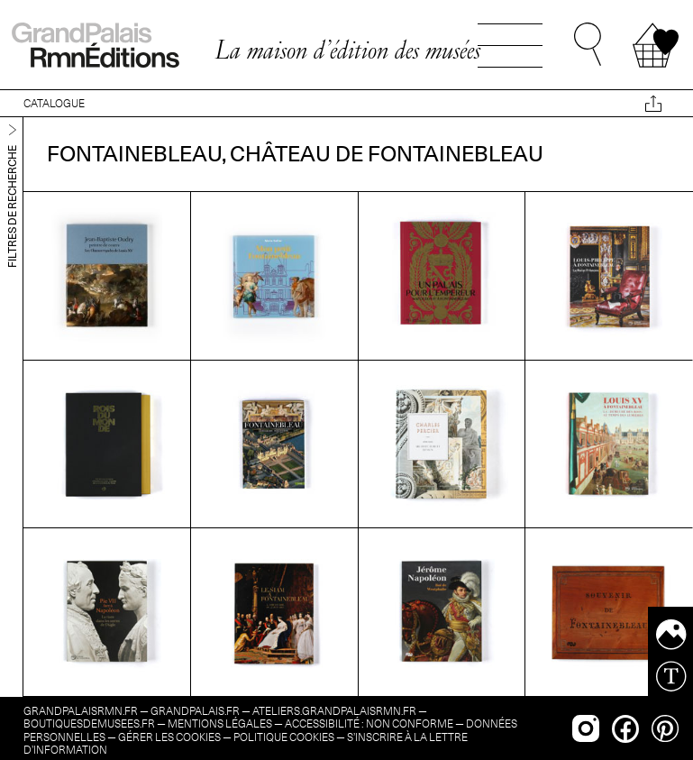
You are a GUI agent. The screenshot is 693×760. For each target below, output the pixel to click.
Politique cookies (283, 737)
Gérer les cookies (169, 737)
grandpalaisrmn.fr (80, 711)
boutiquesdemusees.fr (89, 723)
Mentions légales (220, 723)
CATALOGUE (54, 103)
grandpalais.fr (195, 711)
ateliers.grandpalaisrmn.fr (334, 711)
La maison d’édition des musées (347, 49)
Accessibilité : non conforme (369, 723)
